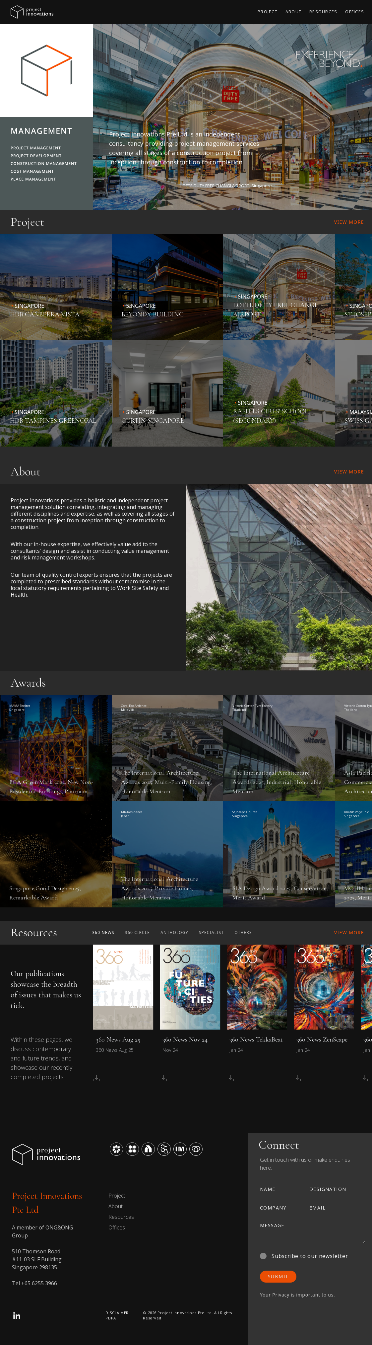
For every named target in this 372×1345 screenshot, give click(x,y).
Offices (116, 1227)
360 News (103, 932)
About (115, 1206)
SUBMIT (278, 1276)
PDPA (110, 1317)
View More (349, 222)
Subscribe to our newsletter (304, 1256)
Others (243, 932)
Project (116, 1195)
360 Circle (137, 932)
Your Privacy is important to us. (297, 1295)
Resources (121, 1216)
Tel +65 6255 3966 (34, 1283)
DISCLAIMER (117, 1312)
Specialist (211, 932)
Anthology (174, 932)
